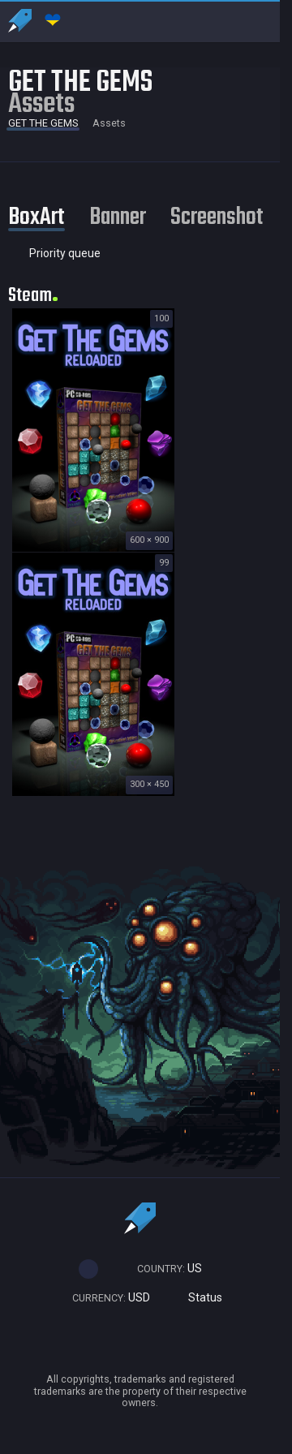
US (162, 1268)
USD (104, 1298)
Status (197, 1298)
